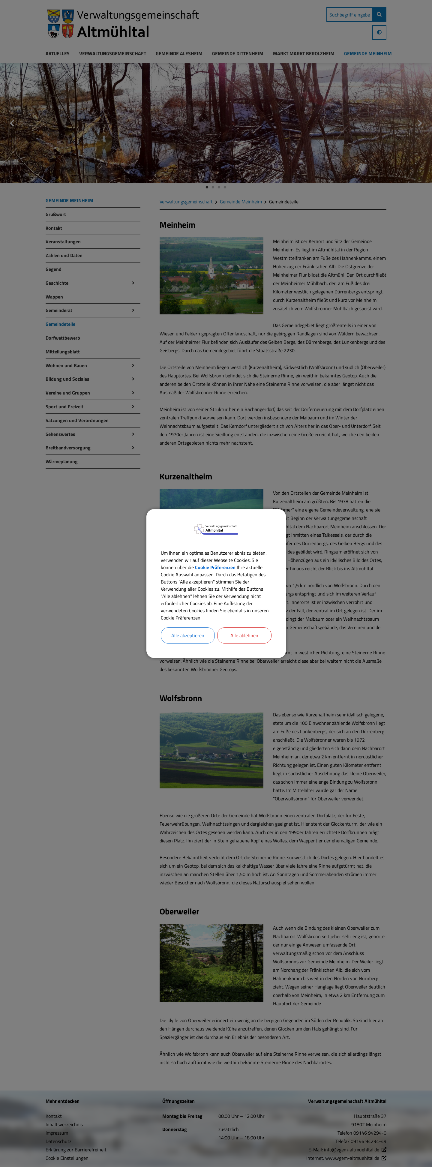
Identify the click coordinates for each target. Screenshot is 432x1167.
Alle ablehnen (244, 635)
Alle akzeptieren (187, 635)
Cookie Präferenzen (215, 567)
